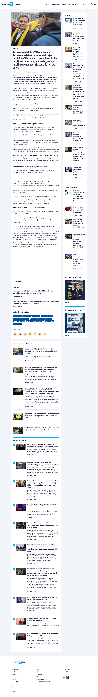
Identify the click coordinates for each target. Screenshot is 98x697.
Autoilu (28, 321)
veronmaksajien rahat (47, 316)
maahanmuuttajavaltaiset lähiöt (32, 316)
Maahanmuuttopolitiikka (38, 321)
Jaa (57, 72)
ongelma (24, 157)
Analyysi (14, 677)
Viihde (13, 691)
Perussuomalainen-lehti (43, 682)
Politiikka (15, 72)
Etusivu (47, 4)
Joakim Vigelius (25, 319)
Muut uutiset (15, 682)
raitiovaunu (16, 319)
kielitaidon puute (17, 316)
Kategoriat (72, 4)
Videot (64, 4)
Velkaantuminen (17, 324)
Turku (23, 321)
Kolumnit (14, 689)
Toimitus (39, 677)
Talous (20, 72)
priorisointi (48, 319)
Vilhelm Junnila (49, 321)
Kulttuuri (14, 684)
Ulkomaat (14, 679)
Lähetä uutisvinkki (42, 679)
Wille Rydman (16, 321)
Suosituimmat (56, 4)
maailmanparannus (39, 319)
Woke (31, 319)
